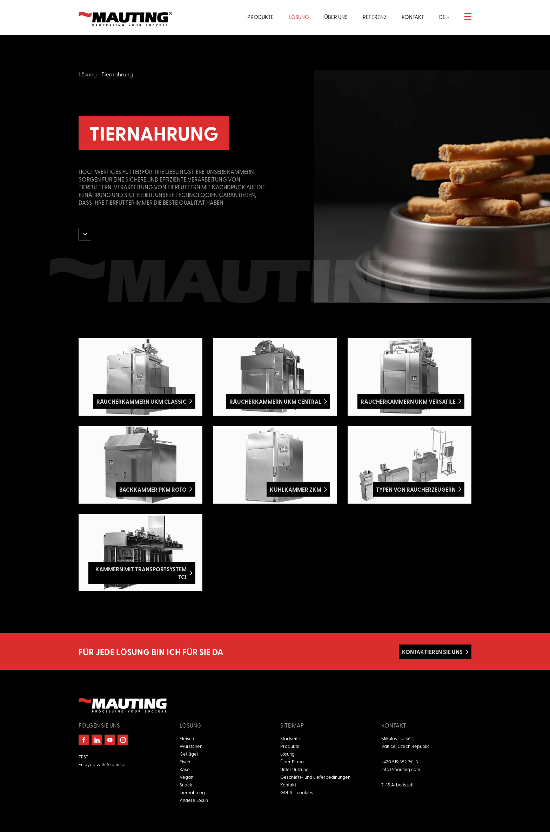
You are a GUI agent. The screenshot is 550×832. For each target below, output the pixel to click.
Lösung (88, 74)
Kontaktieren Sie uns (432, 652)
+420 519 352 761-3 (399, 761)
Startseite (290, 738)
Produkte (290, 746)
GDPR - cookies (296, 792)
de (444, 16)
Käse (185, 769)
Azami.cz (115, 764)
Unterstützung (294, 769)
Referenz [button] (375, 16)
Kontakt (288, 784)
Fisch (185, 761)
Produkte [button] (260, 16)
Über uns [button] (336, 16)
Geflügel (189, 754)
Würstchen (191, 746)
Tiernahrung (117, 74)
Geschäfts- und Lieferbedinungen (315, 777)
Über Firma (292, 761)
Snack (186, 784)
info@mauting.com (400, 769)
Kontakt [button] (413, 16)
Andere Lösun (194, 800)
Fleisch (187, 738)
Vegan (186, 777)
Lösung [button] (299, 16)
